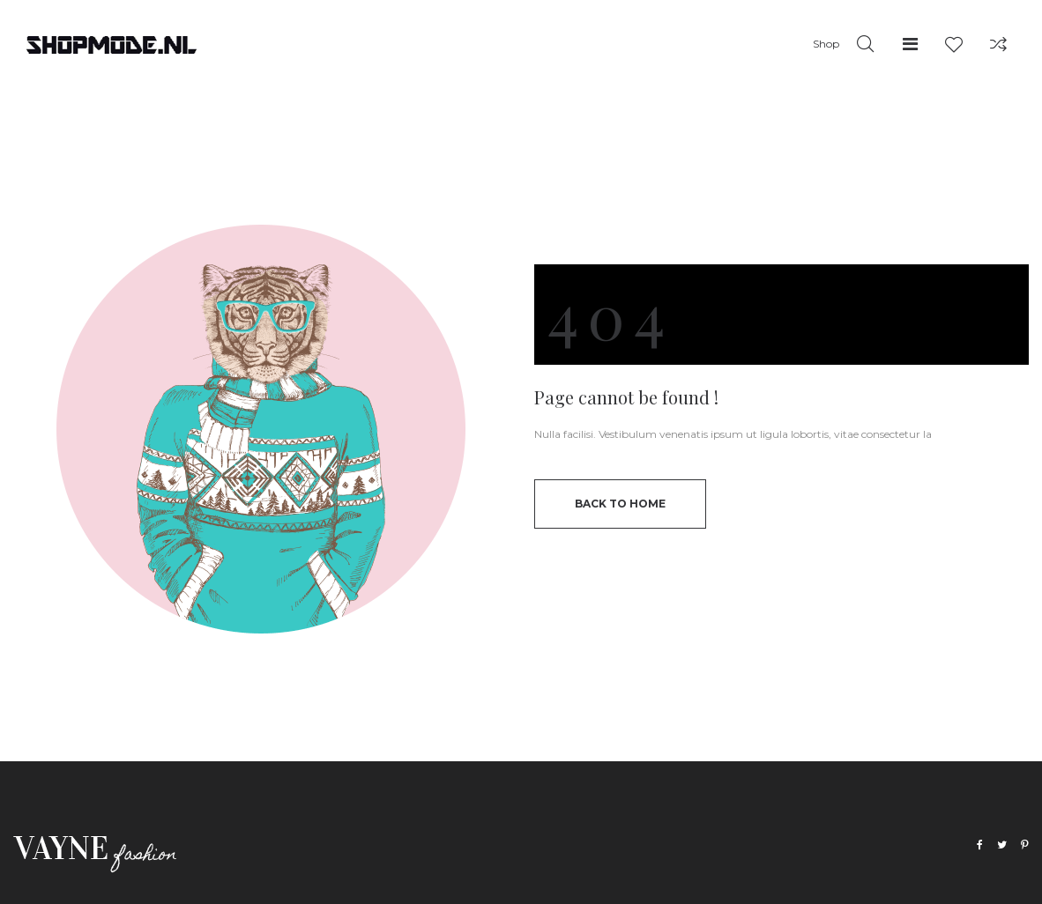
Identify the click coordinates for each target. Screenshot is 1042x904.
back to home (620, 503)
